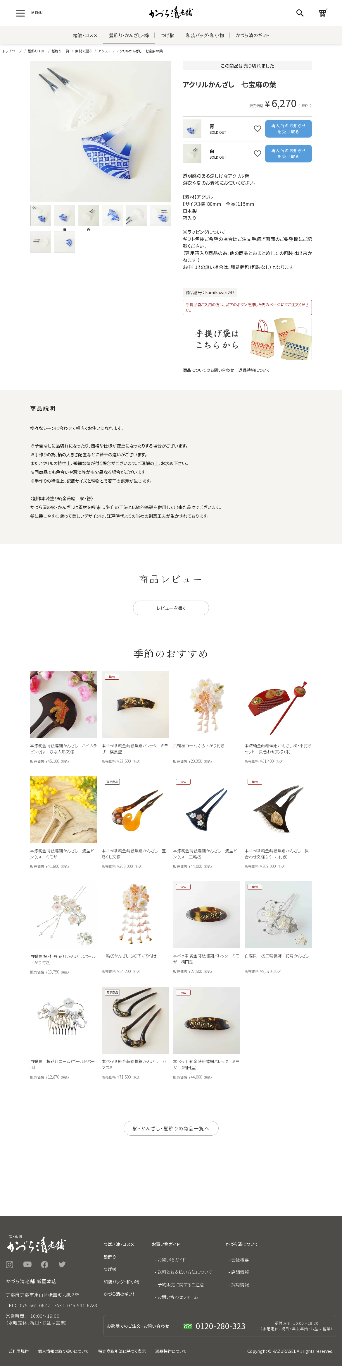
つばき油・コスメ (118, 1244)
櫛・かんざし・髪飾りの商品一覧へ (171, 1128)
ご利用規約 (19, 1351)
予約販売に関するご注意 (181, 1284)
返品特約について (254, 370)
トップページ (12, 50)
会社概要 (240, 1260)
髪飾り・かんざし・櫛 (129, 35)
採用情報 (240, 1284)
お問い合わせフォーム (178, 1297)
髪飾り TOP (37, 50)
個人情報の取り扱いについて (63, 1351)
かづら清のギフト (252, 35)
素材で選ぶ (83, 50)
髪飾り (109, 1257)
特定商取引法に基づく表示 (122, 1351)
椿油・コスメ (85, 35)
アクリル (104, 50)
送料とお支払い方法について (185, 1272)
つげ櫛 (167, 35)
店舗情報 (240, 1272)
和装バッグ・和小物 (205, 35)
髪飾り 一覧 (60, 50)
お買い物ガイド (172, 1260)
